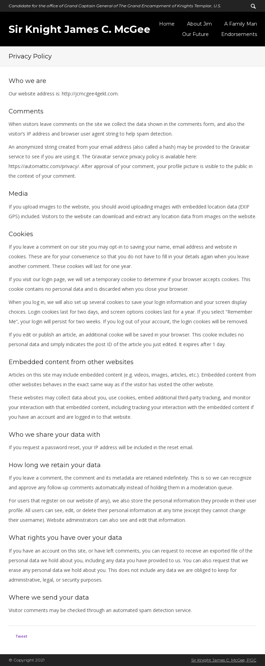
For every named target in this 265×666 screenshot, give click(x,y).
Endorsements (239, 34)
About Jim (199, 24)
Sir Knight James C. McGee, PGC (223, 660)
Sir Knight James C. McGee (79, 29)
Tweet (21, 636)
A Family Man (240, 24)
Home (167, 24)
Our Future (195, 34)
